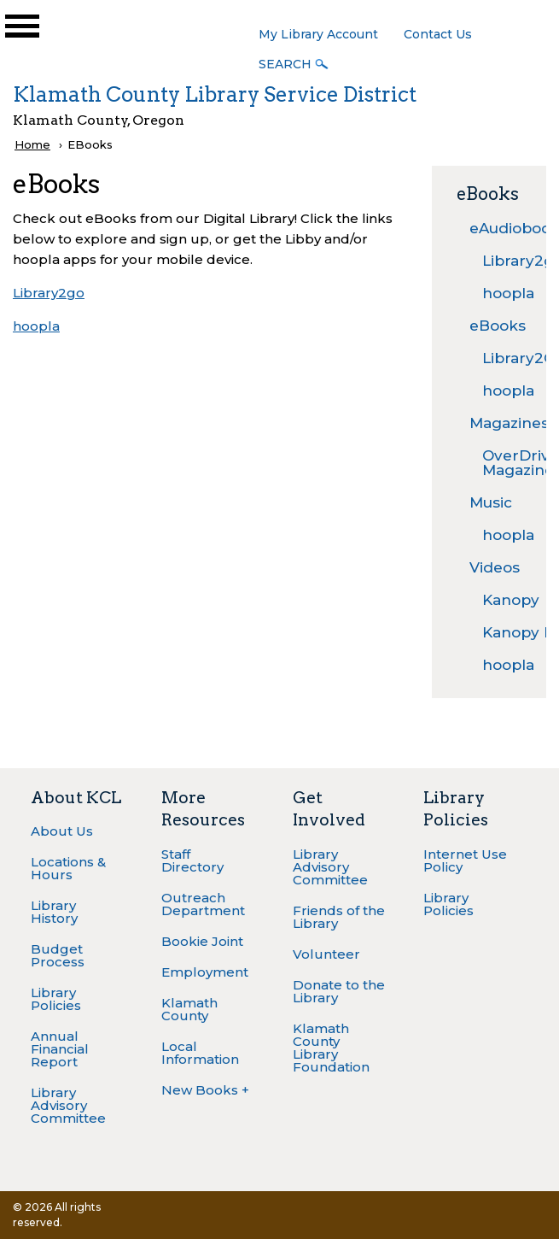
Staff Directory (192, 860)
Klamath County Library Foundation (331, 1047)
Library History (54, 911)
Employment (204, 972)
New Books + (205, 1090)
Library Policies (56, 998)
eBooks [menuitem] (495, 325)
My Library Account (318, 34)
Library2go (48, 293)
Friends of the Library (339, 916)
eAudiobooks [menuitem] (495, 228)
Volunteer (326, 954)
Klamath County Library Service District (214, 94)
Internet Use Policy (465, 860)
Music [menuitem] (490, 502)
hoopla (36, 326)
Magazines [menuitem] (495, 423)
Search (285, 64)
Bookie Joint (202, 941)
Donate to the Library (339, 991)
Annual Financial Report (60, 1049)
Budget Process (57, 955)
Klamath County (189, 1009)
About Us (62, 831)
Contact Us (438, 34)
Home (32, 144)
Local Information (200, 1052)
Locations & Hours (68, 868)
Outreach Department (203, 904)
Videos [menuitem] (494, 567)
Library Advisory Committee (68, 1105)
